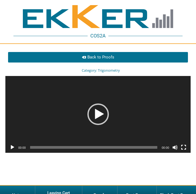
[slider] (94, 135)
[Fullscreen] (183, 135)
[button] (98, 102)
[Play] (12, 135)
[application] (98, 102)
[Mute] (175, 135)
